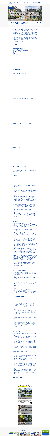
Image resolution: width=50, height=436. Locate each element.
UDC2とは (18, 2)
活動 (27, 2)
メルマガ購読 (46, 431)
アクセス (30, 2)
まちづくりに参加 (23, 2)
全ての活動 (46, 433)
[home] (10, 2)
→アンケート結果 (16, 379)
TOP (14, 2)
